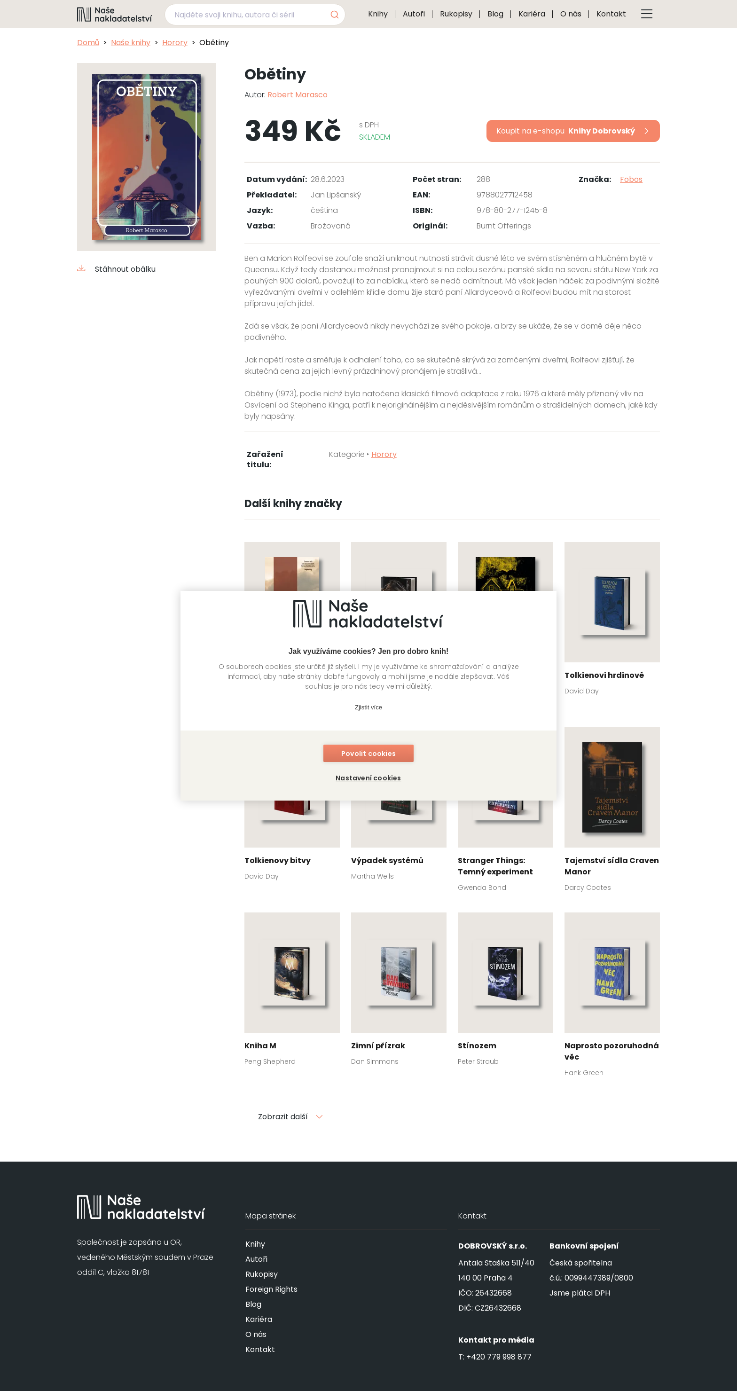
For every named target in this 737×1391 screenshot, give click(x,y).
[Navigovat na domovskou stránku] (114, 14)
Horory (175, 42)
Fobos (631, 179)
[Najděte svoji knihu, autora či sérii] (244, 14)
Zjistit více (368, 707)
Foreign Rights (271, 1289)
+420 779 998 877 (499, 1357)
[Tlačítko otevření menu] (647, 14)
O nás (570, 13)
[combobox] (255, 14)
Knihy (378, 13)
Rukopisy (456, 13)
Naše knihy (130, 42)
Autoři (414, 13)
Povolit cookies (368, 753)
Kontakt (611, 13)
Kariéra (531, 13)
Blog (495, 13)
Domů (88, 42)
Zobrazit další (290, 1116)
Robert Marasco (297, 94)
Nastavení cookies (368, 778)
